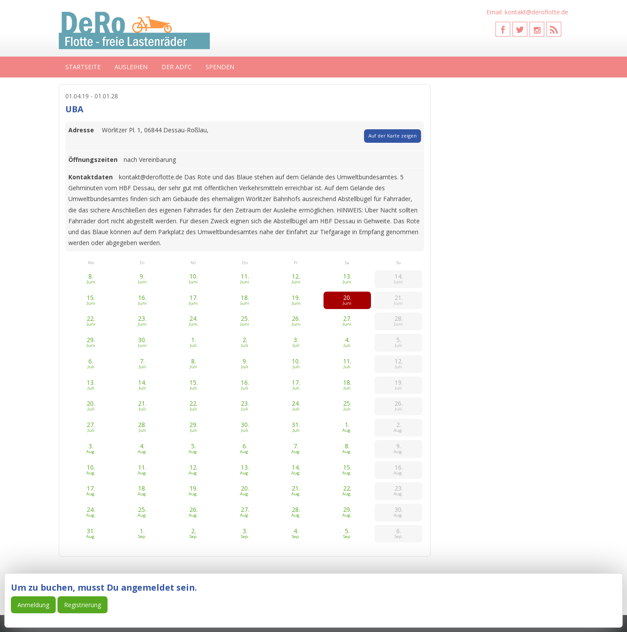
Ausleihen (131, 67)
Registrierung (82, 605)
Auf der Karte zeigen (392, 135)
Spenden (220, 67)
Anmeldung (33, 605)
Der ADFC (177, 67)
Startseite (83, 67)
